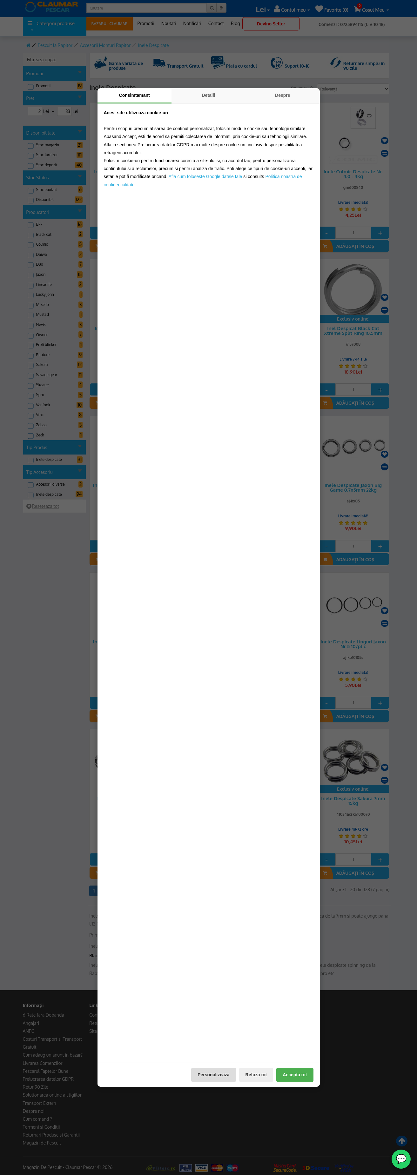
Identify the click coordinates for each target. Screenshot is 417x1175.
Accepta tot (295, 1074)
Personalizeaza (213, 1074)
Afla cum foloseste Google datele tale (205, 176)
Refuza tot (256, 1074)
